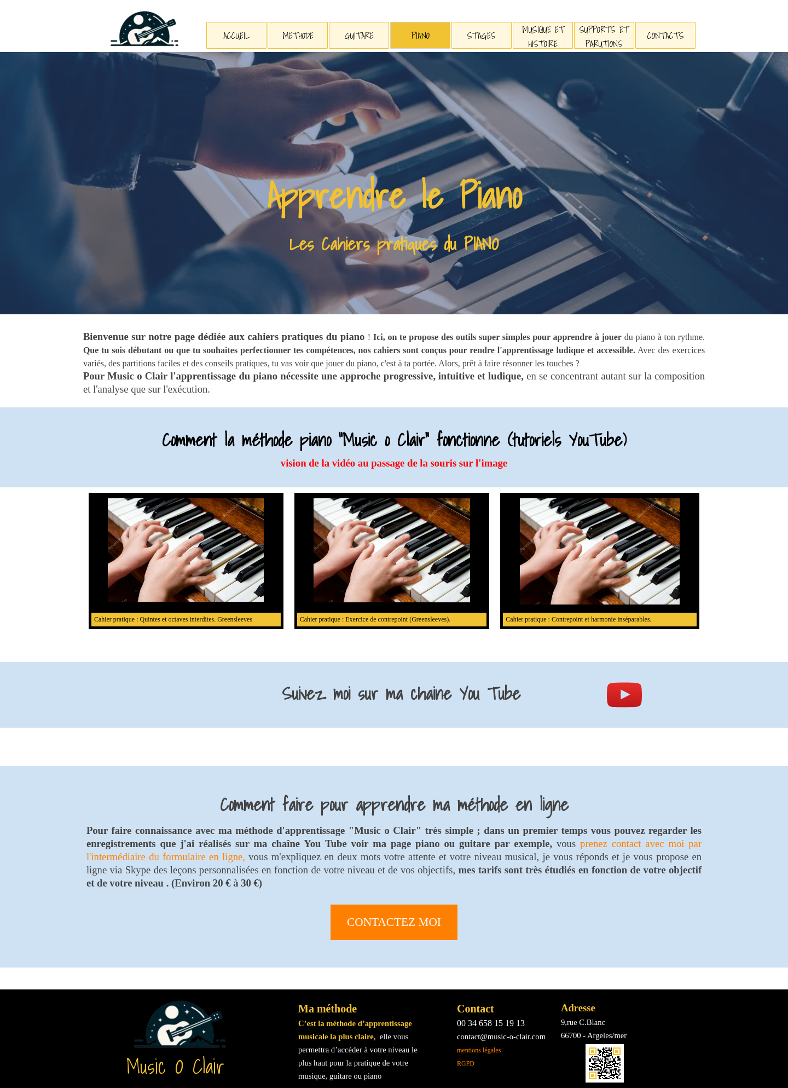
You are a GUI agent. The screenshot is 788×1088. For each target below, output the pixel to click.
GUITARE (359, 35)
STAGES (481, 35)
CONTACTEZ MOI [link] (394, 922)
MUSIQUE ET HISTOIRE (543, 36)
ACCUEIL (236, 35)
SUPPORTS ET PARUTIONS (604, 36)
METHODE (298, 35)
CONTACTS (665, 35)
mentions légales (479, 1050)
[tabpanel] (394, 213)
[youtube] (624, 695)
